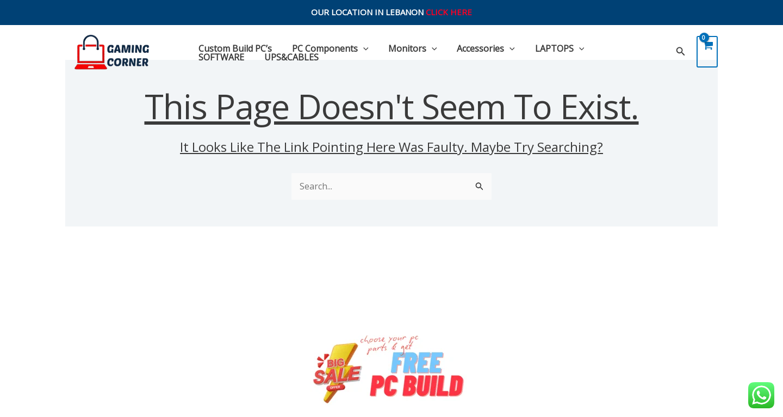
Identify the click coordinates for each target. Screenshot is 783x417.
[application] (359, 48)
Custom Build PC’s (234, 48)
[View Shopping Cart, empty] (707, 52)
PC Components (326, 48)
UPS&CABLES (224, 57)
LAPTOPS (548, 48)
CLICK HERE (449, 12)
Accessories (477, 48)
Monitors (406, 48)
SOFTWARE (613, 48)
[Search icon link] (681, 52)
